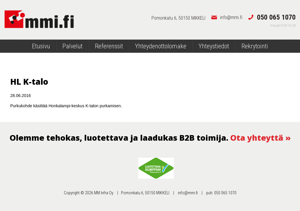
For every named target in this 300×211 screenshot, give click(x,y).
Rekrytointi (254, 46)
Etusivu (41, 46)
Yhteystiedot (214, 46)
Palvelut (72, 46)
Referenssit (109, 46)
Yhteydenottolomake (160, 46)
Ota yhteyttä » (260, 137)
